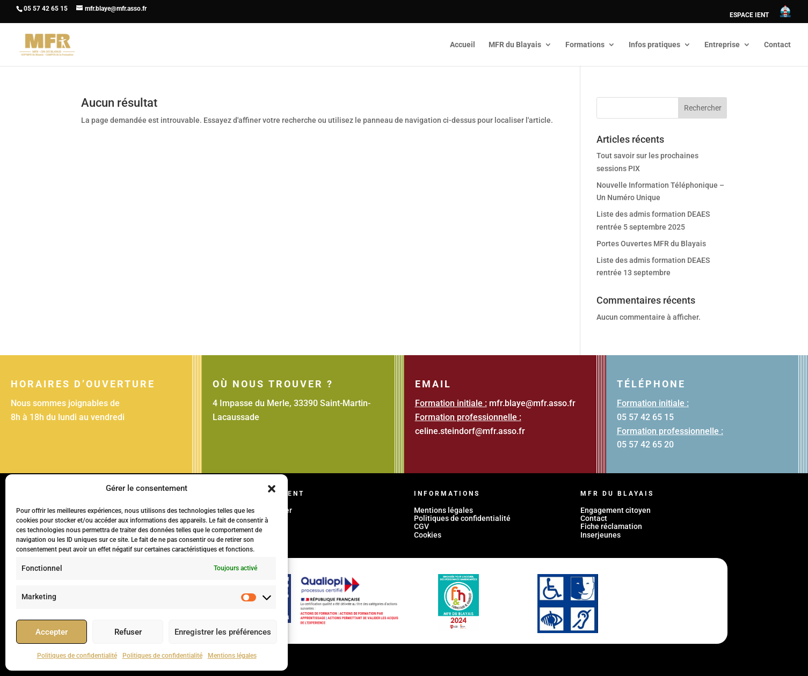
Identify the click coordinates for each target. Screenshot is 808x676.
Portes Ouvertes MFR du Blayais (651, 243)
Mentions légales (232, 655)
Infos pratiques (654, 45)
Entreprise (722, 45)
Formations (585, 45)
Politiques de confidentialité (77, 655)
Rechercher (703, 108)
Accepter (51, 632)
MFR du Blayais (515, 45)
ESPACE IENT (749, 15)
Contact (777, 45)
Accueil (462, 45)
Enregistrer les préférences (222, 632)
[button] (271, 488)
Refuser (128, 632)
